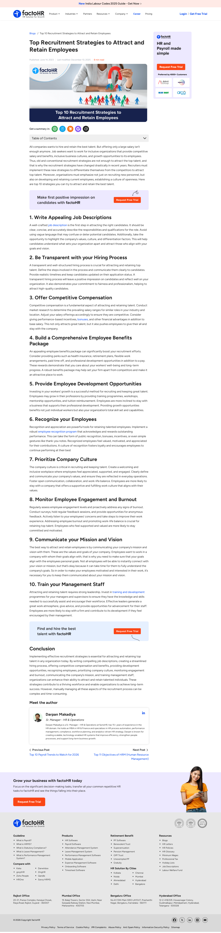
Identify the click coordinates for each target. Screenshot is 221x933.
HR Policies (167, 848)
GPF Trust (118, 855)
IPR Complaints (98, 927)
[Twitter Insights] (86, 129)
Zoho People (22, 876)
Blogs (32, 33)
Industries (72, 13)
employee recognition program (57, 431)
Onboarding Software (75, 866)
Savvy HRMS (44, 879)
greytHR (20, 872)
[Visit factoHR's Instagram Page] (197, 919)
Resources (103, 13)
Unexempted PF (121, 859)
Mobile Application (74, 859)
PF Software (120, 840)
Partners (87, 13)
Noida (116, 876)
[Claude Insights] (70, 129)
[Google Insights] (78, 129)
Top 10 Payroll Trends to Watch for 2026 (54, 754)
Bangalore (140, 884)
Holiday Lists (168, 862)
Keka (18, 868)
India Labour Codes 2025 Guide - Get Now (110, 4)
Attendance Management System (81, 848)
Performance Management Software (83, 855)
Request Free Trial (29, 801)
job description (57, 225)
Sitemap (175, 927)
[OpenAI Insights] (55, 129)
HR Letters (167, 844)
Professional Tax (170, 859)
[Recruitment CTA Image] (89, 202)
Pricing (148, 13)
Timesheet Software (75, 870)
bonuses (82, 319)
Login (183, 14)
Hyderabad (140, 880)
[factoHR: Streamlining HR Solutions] (28, 14)
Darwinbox (43, 868)
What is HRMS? (23, 844)
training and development (129, 592)
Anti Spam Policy (131, 927)
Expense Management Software (80, 862)
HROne (20, 879)
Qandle (41, 876)
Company (122, 13)
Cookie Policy (82, 927)
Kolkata (117, 873)
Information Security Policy (155, 927)
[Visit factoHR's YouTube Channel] (205, 919)
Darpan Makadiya (61, 714)
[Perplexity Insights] (62, 129)
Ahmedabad (119, 880)
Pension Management (124, 851)
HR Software (71, 840)
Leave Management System (78, 851)
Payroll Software (73, 844)
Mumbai (139, 876)
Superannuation (121, 848)
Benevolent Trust (122, 844)
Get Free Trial (198, 14)
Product (55, 13)
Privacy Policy (48, 927)
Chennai (139, 873)
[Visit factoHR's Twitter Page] (182, 919)
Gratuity (118, 862)
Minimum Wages (170, 855)
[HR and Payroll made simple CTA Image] (172, 64)
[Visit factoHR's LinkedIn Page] (189, 919)
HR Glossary (168, 851)
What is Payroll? (23, 840)
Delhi (116, 884)
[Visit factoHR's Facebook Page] (174, 919)
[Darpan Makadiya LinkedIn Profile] (143, 713)
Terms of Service (65, 927)
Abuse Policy (114, 927)
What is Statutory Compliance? (31, 848)
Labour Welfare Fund (172, 870)
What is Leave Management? (30, 851)
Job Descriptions (170, 866)
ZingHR (42, 872)
